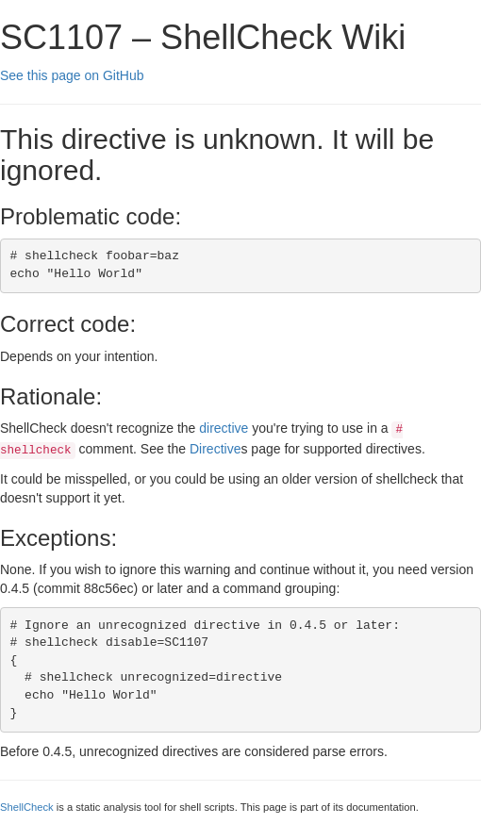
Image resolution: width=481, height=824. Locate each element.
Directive (215, 448)
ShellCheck (27, 807)
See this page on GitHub (72, 75)
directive (223, 428)
